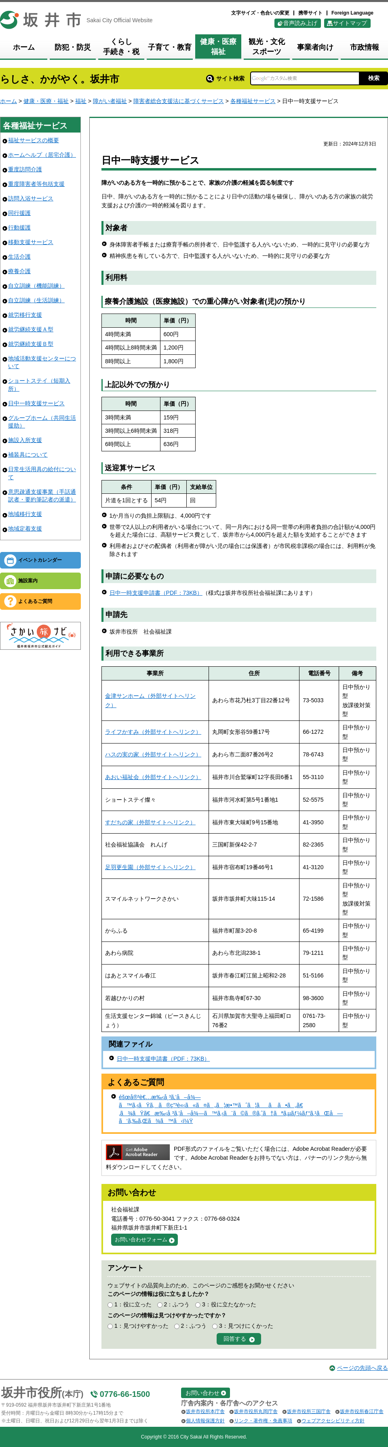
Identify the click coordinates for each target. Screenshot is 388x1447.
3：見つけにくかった (246, 1326)
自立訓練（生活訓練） (36, 300)
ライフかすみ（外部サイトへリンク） (153, 732)
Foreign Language (352, 13)
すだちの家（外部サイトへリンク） (150, 822)
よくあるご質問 (35, 601)
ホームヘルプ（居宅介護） (42, 155)
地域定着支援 (25, 528)
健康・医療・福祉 (46, 101)
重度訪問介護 (25, 169)
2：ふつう (177, 1304)
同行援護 (19, 213)
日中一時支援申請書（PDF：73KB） (156, 593)
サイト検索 (225, 78)
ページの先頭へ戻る (362, 1368)
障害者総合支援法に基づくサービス (178, 101)
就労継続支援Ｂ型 (30, 344)
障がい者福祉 (110, 101)
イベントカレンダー (40, 560)
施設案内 (28, 580)
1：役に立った (133, 1304)
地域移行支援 (25, 514)
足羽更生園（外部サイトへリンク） (150, 867)
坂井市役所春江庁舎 (362, 1411)
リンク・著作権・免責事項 (263, 1421)
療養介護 (19, 271)
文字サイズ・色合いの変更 (260, 13)
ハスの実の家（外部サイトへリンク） (153, 754)
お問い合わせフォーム (141, 1239)
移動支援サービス (30, 242)
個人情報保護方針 (205, 1421)
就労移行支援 (25, 315)
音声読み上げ (300, 23)
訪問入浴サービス (30, 198)
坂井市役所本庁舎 (205, 1411)
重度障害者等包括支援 (36, 184)
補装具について (28, 454)
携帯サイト (310, 13)
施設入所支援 (25, 440)
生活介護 (19, 256)
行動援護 (19, 227)
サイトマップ (350, 23)
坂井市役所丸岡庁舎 (256, 1411)
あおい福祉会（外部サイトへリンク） (153, 777)
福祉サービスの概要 (33, 140)
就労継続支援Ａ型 (30, 329)
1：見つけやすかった (141, 1326)
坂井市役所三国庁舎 (309, 1411)
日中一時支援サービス (36, 403)
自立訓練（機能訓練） (36, 285)
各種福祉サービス (253, 101)
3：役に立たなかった (229, 1304)
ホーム (8, 101)
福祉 (80, 101)
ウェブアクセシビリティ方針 (333, 1421)
